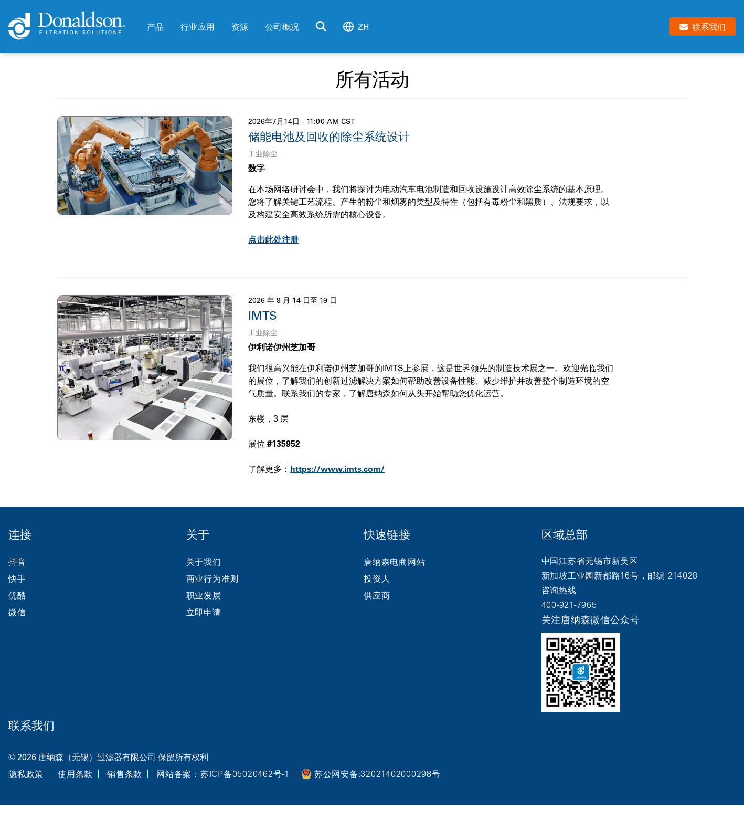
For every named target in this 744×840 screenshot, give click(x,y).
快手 (17, 578)
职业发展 (203, 595)
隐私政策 (26, 774)
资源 (239, 27)
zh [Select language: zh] (356, 26)
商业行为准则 (212, 578)
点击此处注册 (273, 239)
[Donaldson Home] (73, 26)
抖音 (17, 562)
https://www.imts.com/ (337, 469)
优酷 (17, 595)
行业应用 (197, 27)
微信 (17, 612)
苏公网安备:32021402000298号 (377, 774)
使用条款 (75, 774)
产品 (155, 27)
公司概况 (282, 27)
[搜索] (321, 27)
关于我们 (203, 562)
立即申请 (203, 612)
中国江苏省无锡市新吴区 (589, 560)
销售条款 (124, 774)
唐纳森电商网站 (394, 562)
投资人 (377, 578)
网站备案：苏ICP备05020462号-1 (223, 774)
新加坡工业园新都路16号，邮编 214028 (619, 575)
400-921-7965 (569, 605)
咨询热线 (559, 590)
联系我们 (31, 726)
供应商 (377, 595)
